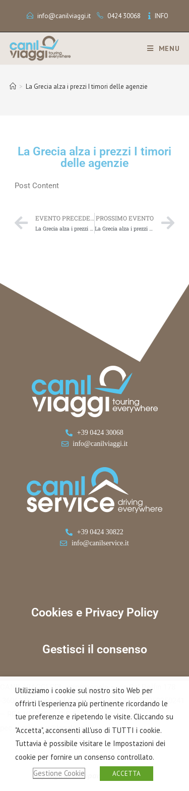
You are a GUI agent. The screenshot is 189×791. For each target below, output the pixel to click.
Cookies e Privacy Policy (94, 612)
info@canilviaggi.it (64, 16)
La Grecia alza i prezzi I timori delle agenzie (87, 86)
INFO (161, 16)
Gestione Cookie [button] (59, 773)
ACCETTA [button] (126, 773)
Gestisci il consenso (94, 649)
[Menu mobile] (160, 48)
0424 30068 (124, 16)
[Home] (13, 86)
